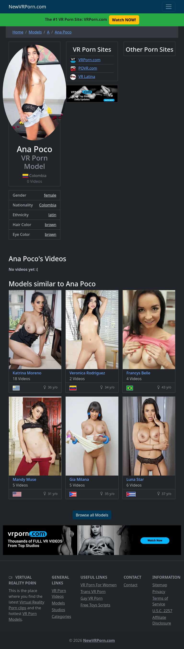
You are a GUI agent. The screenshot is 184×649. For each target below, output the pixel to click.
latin (52, 214)
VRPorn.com (89, 59)
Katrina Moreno (27, 373)
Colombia (47, 205)
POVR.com (87, 68)
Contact (131, 585)
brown (50, 224)
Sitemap (159, 585)
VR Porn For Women (98, 585)
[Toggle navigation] (168, 6)
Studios (58, 609)
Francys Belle (138, 373)
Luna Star (135, 479)
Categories (61, 616)
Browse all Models (92, 515)
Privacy (158, 591)
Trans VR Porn (93, 591)
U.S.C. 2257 (162, 610)
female (50, 195)
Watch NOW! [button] (124, 19)
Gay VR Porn (91, 598)
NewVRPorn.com (27, 6)
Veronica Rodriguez (87, 373)
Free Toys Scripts (95, 605)
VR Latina (86, 76)
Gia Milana (79, 479)
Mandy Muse (24, 479)
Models (58, 603)
